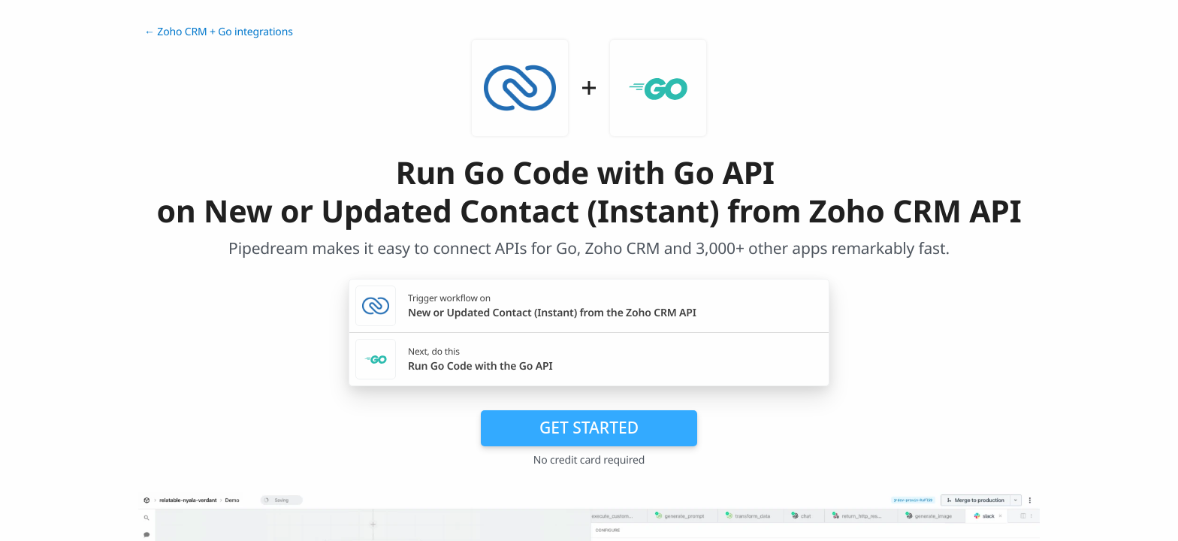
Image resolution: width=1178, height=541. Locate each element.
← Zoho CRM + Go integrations (218, 32)
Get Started (589, 427)
